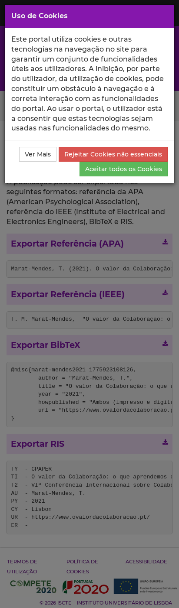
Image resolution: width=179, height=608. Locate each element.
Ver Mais (38, 154)
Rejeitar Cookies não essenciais (113, 154)
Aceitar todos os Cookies (123, 169)
